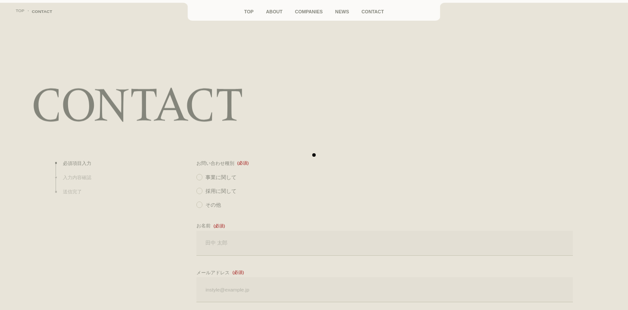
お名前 (203, 225)
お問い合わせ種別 (215, 163)
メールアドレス (213, 272)
